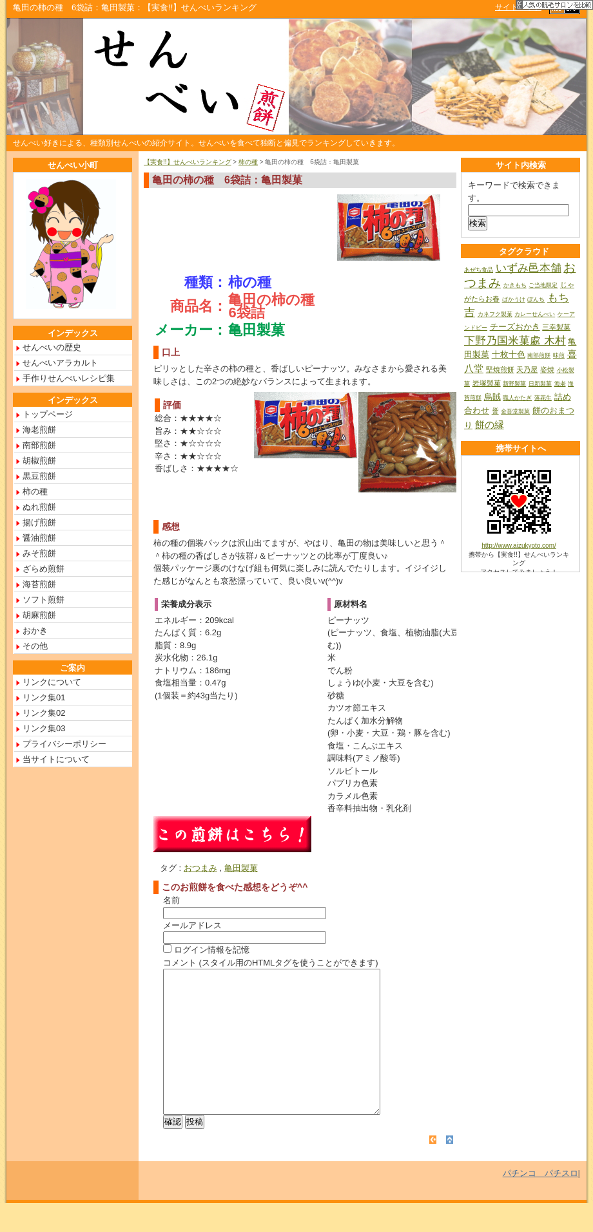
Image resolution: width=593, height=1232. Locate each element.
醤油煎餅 (39, 538)
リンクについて (52, 682)
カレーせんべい (534, 314)
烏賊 (492, 397)
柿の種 (248, 161)
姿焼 (547, 369)
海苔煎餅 (39, 584)
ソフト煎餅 (43, 599)
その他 (35, 646)
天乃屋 (527, 369)
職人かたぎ (517, 398)
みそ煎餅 (39, 553)
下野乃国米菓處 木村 (515, 341)
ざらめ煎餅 (43, 569)
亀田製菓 (241, 868)
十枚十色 (508, 354)
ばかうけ (513, 299)
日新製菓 (540, 383)
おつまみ (200, 868)
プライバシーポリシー (64, 744)
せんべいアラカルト (60, 363)
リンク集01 (44, 697)
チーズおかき (515, 326)
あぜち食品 (478, 269)
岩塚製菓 (486, 383)
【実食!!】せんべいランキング (187, 161)
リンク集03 (44, 728)
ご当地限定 (543, 285)
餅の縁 (489, 424)
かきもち (515, 285)
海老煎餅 (39, 429)
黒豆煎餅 (39, 476)
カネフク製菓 (495, 314)
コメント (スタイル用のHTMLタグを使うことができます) (270, 962)
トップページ (48, 414)
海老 (560, 383)
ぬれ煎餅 (39, 507)
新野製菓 (514, 383)
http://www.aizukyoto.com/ (518, 545)
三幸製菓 (556, 327)
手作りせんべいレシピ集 (69, 378)
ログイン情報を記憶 (206, 950)
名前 (171, 900)
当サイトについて (56, 759)
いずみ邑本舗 (528, 268)
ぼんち (536, 299)
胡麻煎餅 (39, 615)
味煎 (559, 355)
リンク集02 (44, 713)
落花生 (543, 398)
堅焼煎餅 (500, 369)
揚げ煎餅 (39, 522)
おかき (35, 630)
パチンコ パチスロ (540, 1202)
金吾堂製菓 (515, 411)
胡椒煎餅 (39, 460)
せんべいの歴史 (52, 347)
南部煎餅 (39, 445)
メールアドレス (192, 925)
